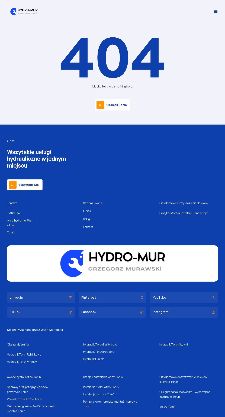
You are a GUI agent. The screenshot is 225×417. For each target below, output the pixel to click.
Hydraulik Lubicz (93, 359)
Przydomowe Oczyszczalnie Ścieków (183, 203)
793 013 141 (14, 213)
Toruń (10, 232)
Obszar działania (18, 344)
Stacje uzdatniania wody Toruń (103, 377)
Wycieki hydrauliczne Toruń (24, 399)
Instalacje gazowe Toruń (98, 394)
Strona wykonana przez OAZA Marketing (35, 329)
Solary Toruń (167, 406)
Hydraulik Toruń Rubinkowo (24, 354)
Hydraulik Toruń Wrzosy (22, 361)
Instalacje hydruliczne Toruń (101, 387)
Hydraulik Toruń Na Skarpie (100, 344)
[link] (112, 104)
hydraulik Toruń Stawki (173, 344)
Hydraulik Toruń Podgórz (98, 351)
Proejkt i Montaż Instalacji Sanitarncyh (183, 213)
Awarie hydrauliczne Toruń (24, 377)
